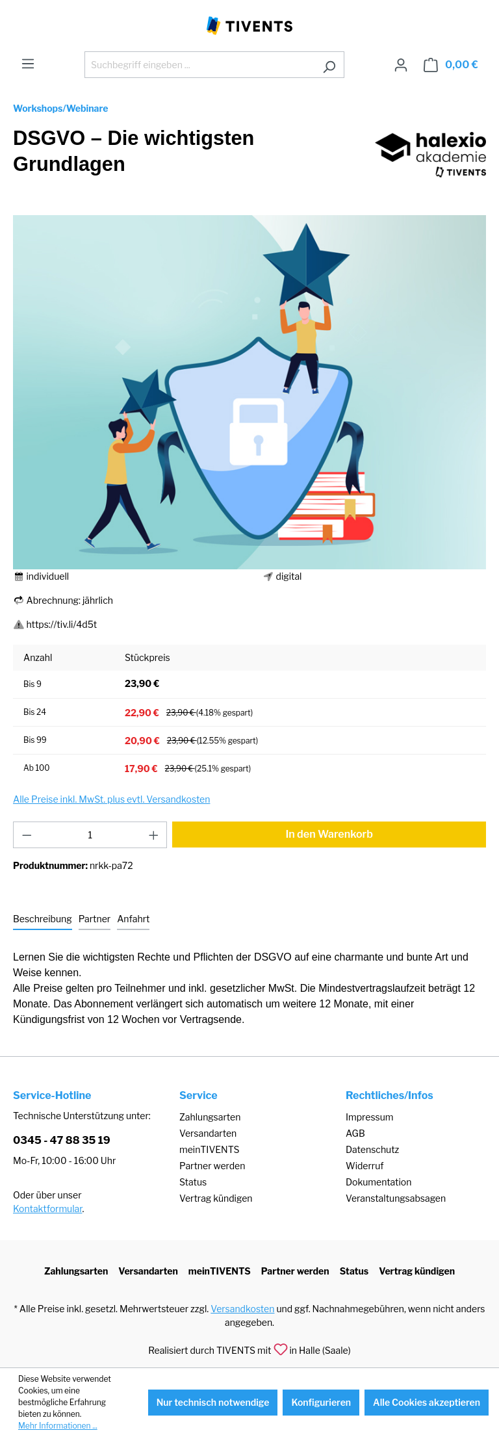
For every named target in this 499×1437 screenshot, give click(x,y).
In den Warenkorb (329, 834)
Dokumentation (378, 1181)
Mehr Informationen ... (57, 1426)
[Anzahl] (90, 835)
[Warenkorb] (451, 65)
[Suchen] (329, 64)
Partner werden (212, 1165)
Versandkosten (242, 1308)
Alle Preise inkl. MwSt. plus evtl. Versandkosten (111, 799)
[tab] (42, 919)
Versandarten (208, 1133)
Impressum (370, 1116)
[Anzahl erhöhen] (154, 835)
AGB (355, 1133)
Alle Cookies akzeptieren (426, 1402)
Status (193, 1181)
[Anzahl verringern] (26, 835)
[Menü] (28, 63)
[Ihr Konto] (401, 65)
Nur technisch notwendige (213, 1402)
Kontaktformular (47, 1208)
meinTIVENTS (209, 1149)
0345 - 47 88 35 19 (61, 1140)
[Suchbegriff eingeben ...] (199, 64)
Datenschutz (372, 1149)
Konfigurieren (321, 1402)
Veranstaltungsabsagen (396, 1198)
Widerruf (365, 1165)
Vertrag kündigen (215, 1198)
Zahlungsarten (209, 1116)
